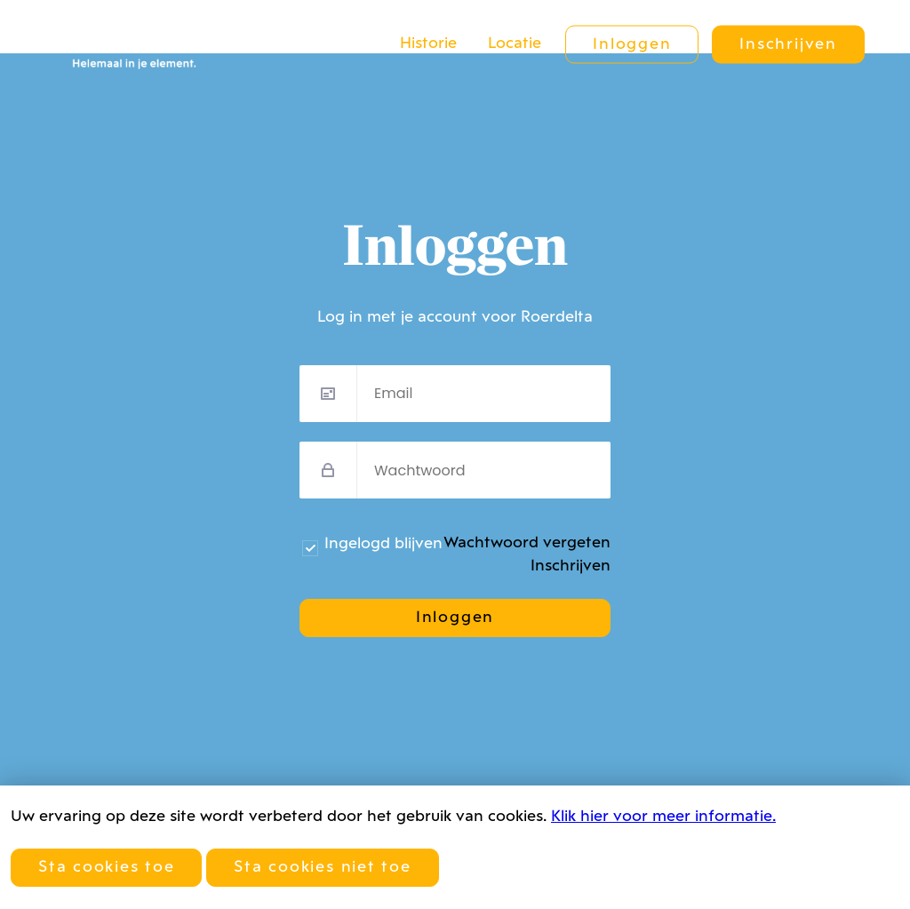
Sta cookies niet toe (322, 867)
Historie (428, 44)
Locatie (514, 44)
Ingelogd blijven (383, 544)
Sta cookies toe (106, 867)
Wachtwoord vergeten (527, 543)
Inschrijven (787, 44)
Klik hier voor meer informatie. (663, 817)
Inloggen (632, 44)
